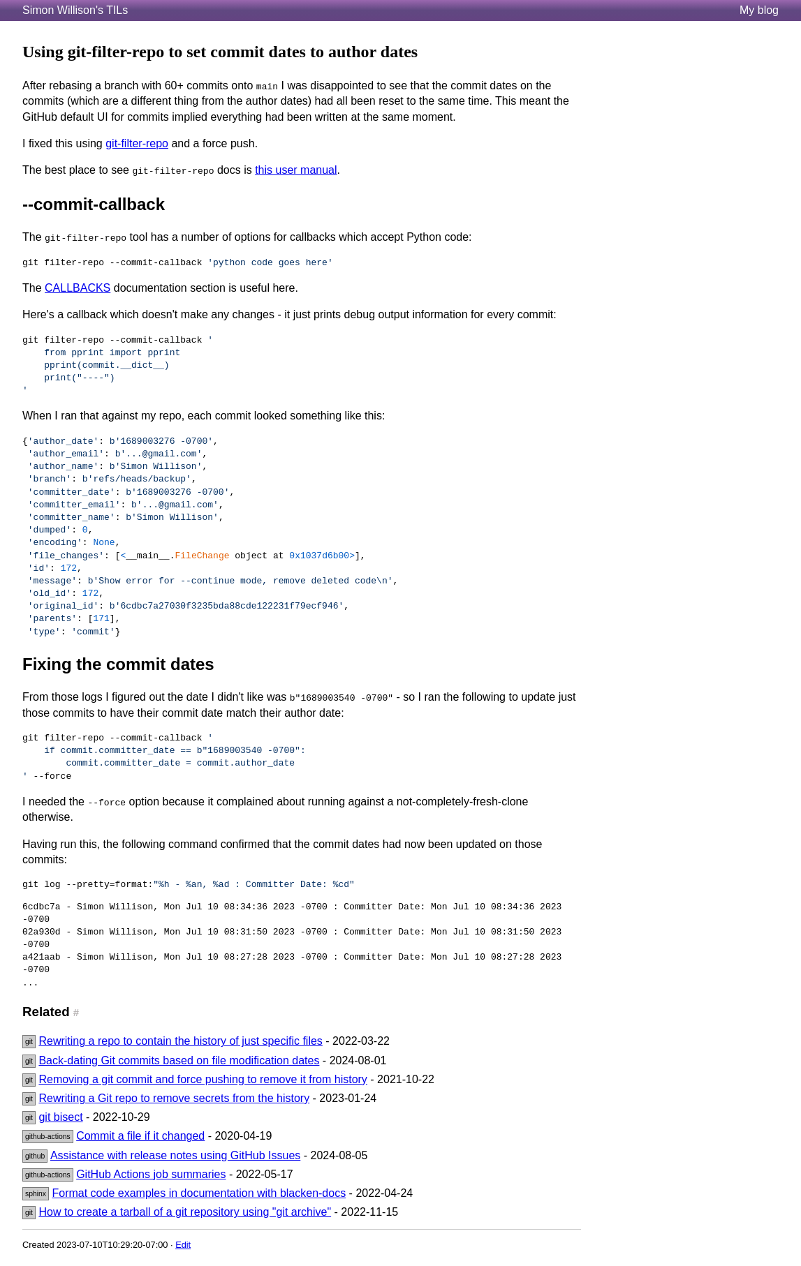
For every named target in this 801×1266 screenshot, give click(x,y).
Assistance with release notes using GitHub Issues (175, 1155)
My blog (759, 10)
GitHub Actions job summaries (151, 1174)
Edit (183, 1244)
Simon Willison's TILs (75, 10)
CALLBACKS (77, 288)
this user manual (296, 170)
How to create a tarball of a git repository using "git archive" (184, 1212)
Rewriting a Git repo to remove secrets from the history (173, 1098)
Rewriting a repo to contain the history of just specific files (180, 1041)
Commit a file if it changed (140, 1136)
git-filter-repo (136, 143)
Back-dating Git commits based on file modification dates (178, 1060)
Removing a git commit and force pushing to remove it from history (202, 1079)
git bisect (60, 1117)
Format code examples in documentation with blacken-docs (199, 1193)
